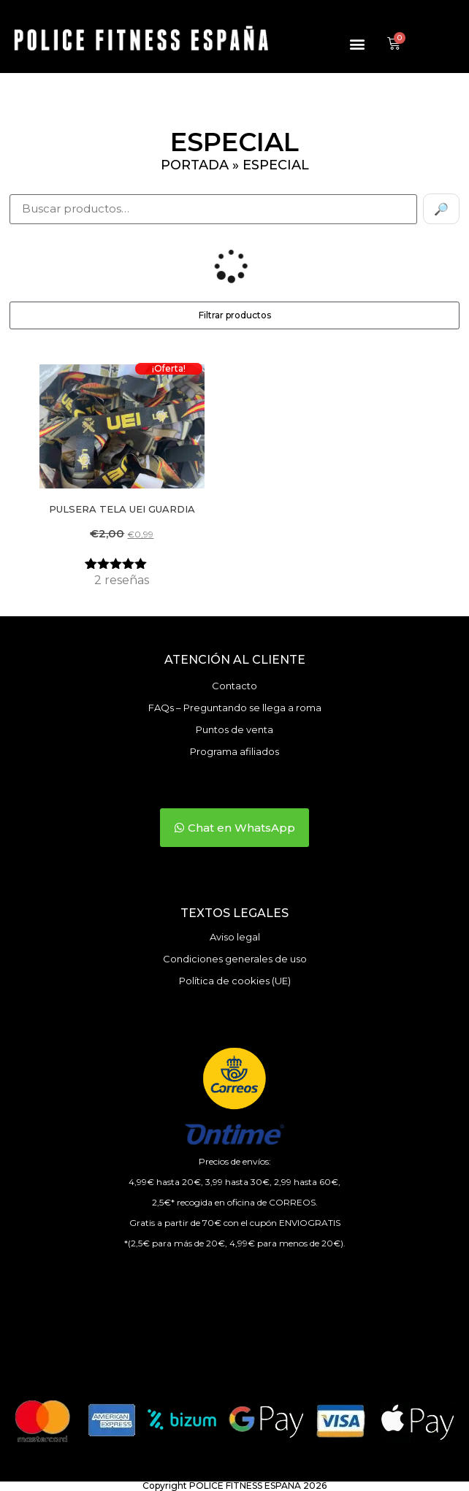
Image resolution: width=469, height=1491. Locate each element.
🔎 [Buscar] (441, 209)
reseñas (121, 580)
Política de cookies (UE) (235, 980)
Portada (195, 165)
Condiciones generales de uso (235, 959)
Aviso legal (235, 937)
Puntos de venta (234, 729)
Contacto (234, 685)
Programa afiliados (234, 751)
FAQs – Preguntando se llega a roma (234, 707)
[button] (358, 44)
